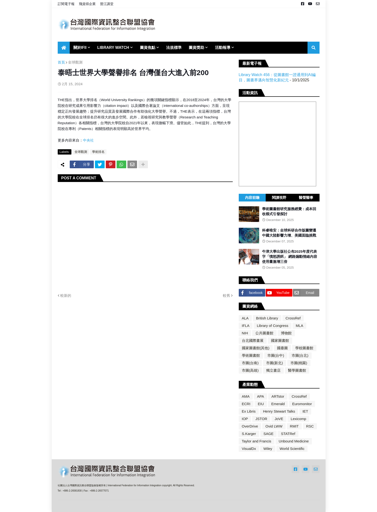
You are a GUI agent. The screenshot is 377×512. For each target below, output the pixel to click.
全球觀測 (75, 62)
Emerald (278, 404)
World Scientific (292, 449)
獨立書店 (273, 370)
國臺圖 (282, 348)
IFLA (246, 326)
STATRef (288, 434)
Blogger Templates (119, 506)
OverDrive (250, 426)
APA (260, 396)
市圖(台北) (300, 355)
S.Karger (249, 434)
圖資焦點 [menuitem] (147, 47)
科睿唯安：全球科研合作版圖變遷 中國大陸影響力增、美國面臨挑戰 (289, 232)
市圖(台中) (275, 355)
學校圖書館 (304, 348)
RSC (310, 426)
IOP (245, 419)
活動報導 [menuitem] (222, 47)
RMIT (294, 426)
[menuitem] (64, 48)
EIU (261, 404)
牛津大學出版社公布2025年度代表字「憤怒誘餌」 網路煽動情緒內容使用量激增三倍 (289, 256)
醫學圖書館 (297, 370)
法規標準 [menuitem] (174, 47)
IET (305, 411)
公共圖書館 (264, 333)
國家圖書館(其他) (256, 348)
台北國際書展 (253, 340)
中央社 (88, 140)
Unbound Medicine (294, 441)
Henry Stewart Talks (279, 411)
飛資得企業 (87, 4)
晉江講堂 (106, 4)
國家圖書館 (280, 340)
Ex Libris (249, 411)
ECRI (246, 404)
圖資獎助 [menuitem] (196, 47)
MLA (299, 326)
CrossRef (293, 318)
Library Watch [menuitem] (113, 47)
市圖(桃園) (298, 363)
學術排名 (98, 152)
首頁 (61, 62)
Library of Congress (272, 326)
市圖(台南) (250, 363)
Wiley (267, 449)
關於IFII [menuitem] (80, 47)
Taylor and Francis (256, 441)
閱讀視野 (279, 197)
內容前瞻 (252, 197)
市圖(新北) (274, 363)
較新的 (65, 295)
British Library (267, 318)
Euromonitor (302, 404)
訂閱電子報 (66, 4)
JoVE (279, 419)
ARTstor (277, 396)
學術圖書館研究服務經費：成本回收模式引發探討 (289, 211)
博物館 (286, 333)
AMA (246, 396)
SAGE (269, 434)
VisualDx (249, 449)
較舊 (226, 295)
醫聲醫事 (306, 197)
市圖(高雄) (250, 370)
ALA (245, 318)
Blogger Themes (90, 506)
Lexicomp (298, 419)
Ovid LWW (274, 426)
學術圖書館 (251, 355)
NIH (245, 333)
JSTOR (261, 419)
